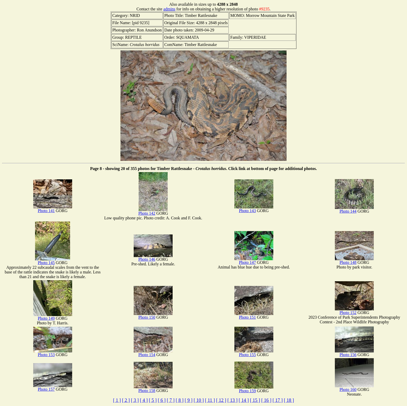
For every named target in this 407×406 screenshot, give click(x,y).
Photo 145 (52, 261)
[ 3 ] (135, 400)
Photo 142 (153, 211)
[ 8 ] (180, 400)
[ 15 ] (255, 400)
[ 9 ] (189, 400)
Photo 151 (253, 315)
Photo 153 (52, 353)
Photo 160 (354, 388)
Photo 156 (354, 353)
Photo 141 (52, 209)
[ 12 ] (221, 400)
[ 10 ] (199, 400)
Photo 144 (354, 209)
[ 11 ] (210, 400)
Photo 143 (253, 209)
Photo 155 (253, 353)
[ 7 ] (171, 400)
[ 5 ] (153, 400)
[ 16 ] (266, 400)
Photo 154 (153, 353)
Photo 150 (153, 315)
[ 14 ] (244, 400)
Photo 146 (153, 257)
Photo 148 (354, 261)
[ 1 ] (117, 400)
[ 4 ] (144, 400)
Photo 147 (253, 261)
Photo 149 (52, 316)
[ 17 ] (278, 400)
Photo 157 (52, 387)
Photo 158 (153, 389)
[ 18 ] (289, 400)
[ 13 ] (232, 400)
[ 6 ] (162, 400)
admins (169, 9)
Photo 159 (253, 389)
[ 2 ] (126, 400)
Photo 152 (354, 311)
